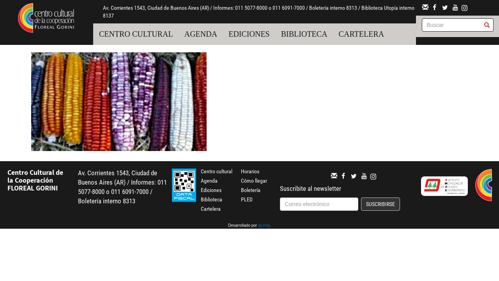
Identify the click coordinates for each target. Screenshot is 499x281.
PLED (247, 199)
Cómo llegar (254, 180)
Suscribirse (380, 204)
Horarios (250, 171)
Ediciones (249, 34)
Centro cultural (136, 34)
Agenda (200, 34)
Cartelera (361, 34)
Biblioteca (304, 34)
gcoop (264, 226)
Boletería (250, 190)
